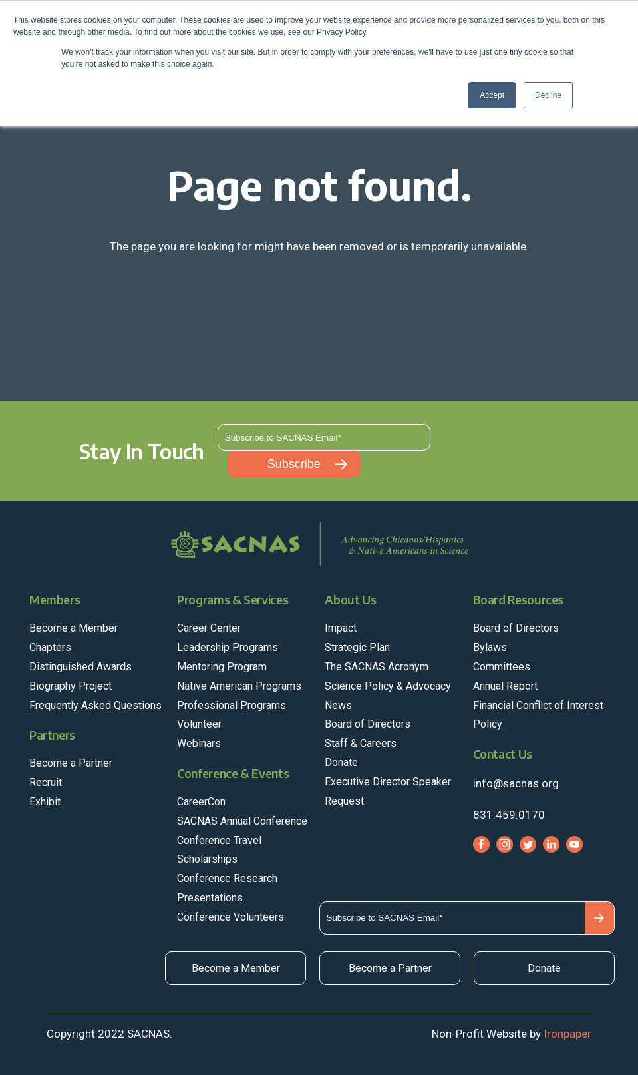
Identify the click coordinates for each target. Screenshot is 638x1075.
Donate (544, 968)
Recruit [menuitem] (45, 782)
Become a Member (236, 968)
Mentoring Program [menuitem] (222, 666)
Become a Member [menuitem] (73, 628)
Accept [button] (492, 95)
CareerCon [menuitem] (201, 801)
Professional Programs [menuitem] (231, 705)
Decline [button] (548, 95)
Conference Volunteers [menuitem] (230, 917)
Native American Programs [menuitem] (239, 686)
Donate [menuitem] (341, 762)
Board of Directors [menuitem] (367, 724)
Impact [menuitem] (341, 628)
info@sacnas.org (516, 783)
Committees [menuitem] (501, 666)
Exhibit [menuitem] (45, 801)
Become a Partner (390, 968)
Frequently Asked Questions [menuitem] (95, 705)
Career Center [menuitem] (209, 628)
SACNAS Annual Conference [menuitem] (242, 821)
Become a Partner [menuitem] (70, 763)
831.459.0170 (509, 814)
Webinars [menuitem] (199, 743)
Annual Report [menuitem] (505, 686)
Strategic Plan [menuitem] (357, 647)
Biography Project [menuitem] (70, 686)
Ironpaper (567, 1033)
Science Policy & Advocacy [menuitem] (388, 686)
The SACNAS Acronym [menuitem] (376, 666)
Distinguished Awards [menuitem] (80, 666)
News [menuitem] (338, 705)
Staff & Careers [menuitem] (361, 743)
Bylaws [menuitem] (490, 647)
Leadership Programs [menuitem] (227, 647)
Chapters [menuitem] (50, 647)
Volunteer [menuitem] (199, 724)
